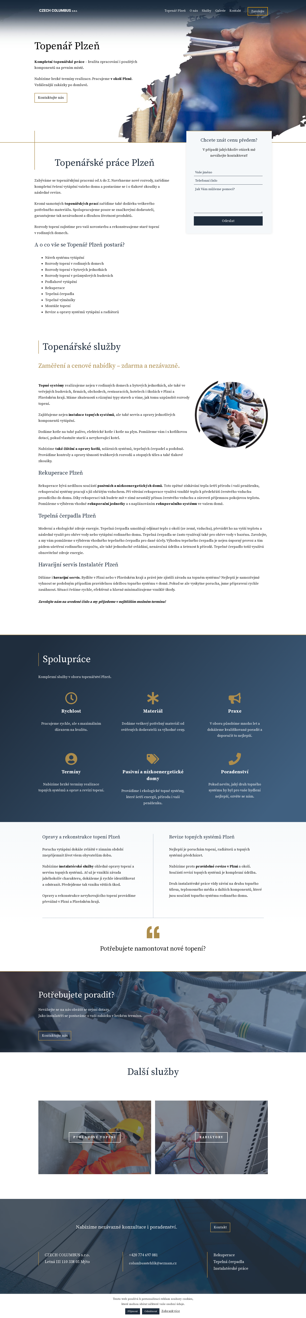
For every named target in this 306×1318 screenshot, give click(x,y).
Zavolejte (257, 11)
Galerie (220, 11)
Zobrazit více (170, 1311)
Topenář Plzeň (175, 11)
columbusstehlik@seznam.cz (153, 1263)
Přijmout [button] (133, 1311)
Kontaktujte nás (51, 97)
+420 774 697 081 (143, 1255)
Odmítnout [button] (150, 1311)
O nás (194, 11)
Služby (206, 11)
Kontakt (235, 11)
